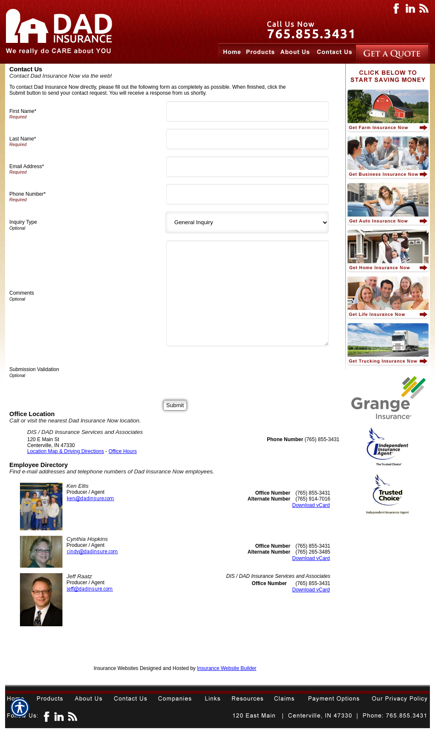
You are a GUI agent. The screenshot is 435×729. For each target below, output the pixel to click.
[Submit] (174, 405)
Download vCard (311, 505)
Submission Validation (34, 369)
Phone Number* (27, 194)
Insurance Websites (115, 668)
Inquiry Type (23, 222)
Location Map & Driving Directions (65, 451)
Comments (21, 293)
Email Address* (26, 166)
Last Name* (22, 139)
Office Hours (122, 451)
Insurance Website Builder (227, 668)
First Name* (22, 111)
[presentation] (233, 369)
